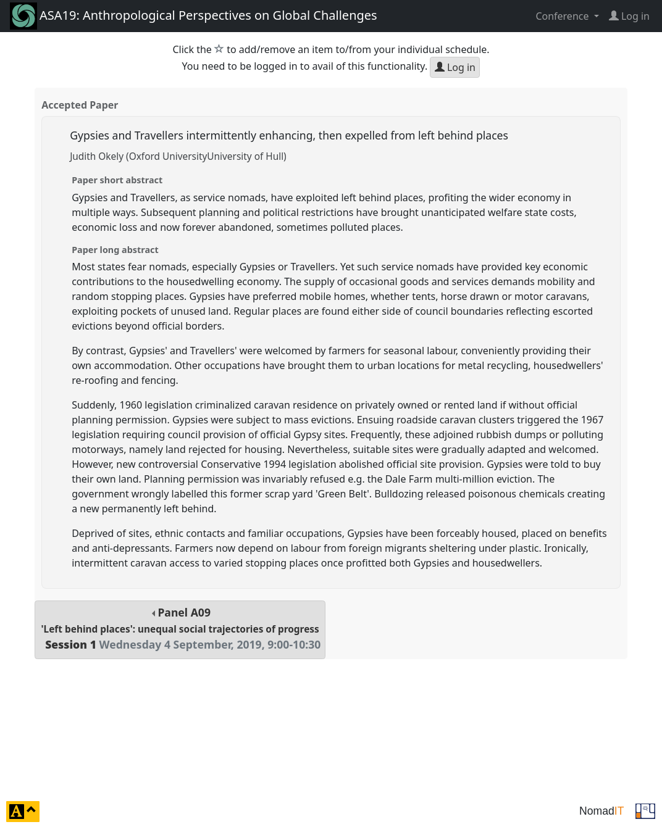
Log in (455, 67)
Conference (563, 16)
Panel (180, 628)
